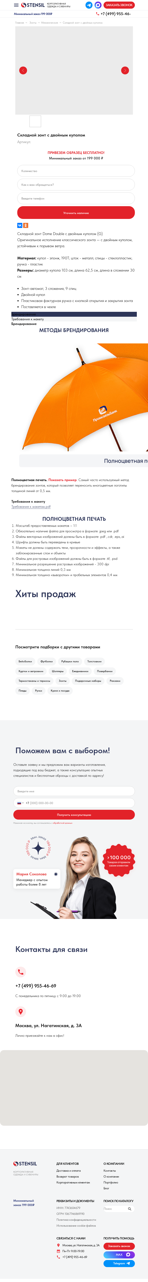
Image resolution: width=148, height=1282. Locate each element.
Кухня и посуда (62, 693)
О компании (111, 1179)
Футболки (48, 661)
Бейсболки (25, 661)
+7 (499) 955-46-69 (35, 989)
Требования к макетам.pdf (31, 506)
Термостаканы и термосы (35, 682)
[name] (74, 794)
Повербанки (107, 672)
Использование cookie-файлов (76, 1229)
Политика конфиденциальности (76, 1223)
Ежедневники (82, 672)
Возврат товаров (67, 1179)
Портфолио (111, 1185)
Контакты (110, 1174)
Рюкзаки (118, 682)
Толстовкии (97, 661)
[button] (119, 5)
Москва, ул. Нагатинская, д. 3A (48, 1028)
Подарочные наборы (90, 682)
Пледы (23, 693)
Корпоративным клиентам (73, 1185)
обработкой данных (62, 826)
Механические (49, 22)
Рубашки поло (72, 661)
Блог (106, 1191)
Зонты (32, 22)
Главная (19, 22)
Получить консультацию (74, 818)
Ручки (39, 693)
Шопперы (59, 672)
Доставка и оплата (68, 1174)
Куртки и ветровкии (31, 672)
